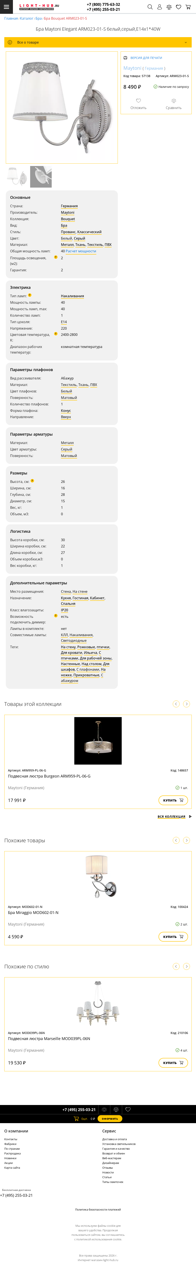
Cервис (109, 1130)
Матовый (69, 397)
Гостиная (80, 598)
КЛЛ (64, 634)
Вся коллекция (175, 816)
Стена (66, 591)
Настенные (70, 663)
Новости (108, 1172)
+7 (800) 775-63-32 (103, 4)
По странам (12, 1149)
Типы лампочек (112, 1182)
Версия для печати (146, 58)
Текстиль (95, 244)
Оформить (110, 1118)
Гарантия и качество (116, 1149)
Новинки (10, 1158)
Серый (79, 238)
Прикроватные (86, 675)
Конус (66, 410)
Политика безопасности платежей (98, 1209)
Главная (11, 18)
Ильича (90, 652)
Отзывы (107, 1168)
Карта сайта (12, 1168)
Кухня (66, 598)
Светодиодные (74, 640)
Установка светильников (118, 1144)
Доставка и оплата (114, 1139)
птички (103, 647)
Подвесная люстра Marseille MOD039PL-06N (49, 1038)
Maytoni (67, 212)
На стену (68, 647)
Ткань (80, 244)
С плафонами (87, 669)
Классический (89, 231)
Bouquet (68, 219)
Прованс (68, 231)
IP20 (64, 610)
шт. (81, 1118)
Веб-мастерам (111, 1158)
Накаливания (72, 296)
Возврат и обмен (113, 1153)
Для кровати (71, 652)
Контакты (10, 1139)
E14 (64, 321)
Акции (8, 1163)
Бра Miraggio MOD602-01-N (33, 912)
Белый (66, 238)
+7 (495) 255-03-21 (103, 9)
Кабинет (97, 598)
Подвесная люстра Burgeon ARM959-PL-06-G (49, 776)
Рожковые (86, 647)
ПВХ (108, 244)
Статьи (107, 1177)
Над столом (91, 663)
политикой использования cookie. (99, 1239)
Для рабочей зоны (96, 658)
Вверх (66, 416)
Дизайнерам (110, 1163)
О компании (16, 1130)
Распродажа (12, 1153)
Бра (39, 18)
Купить (173, 800)
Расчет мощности (81, 251)
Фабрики (10, 1144)
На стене (80, 591)
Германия (69, 206)
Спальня (68, 603)
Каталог (26, 18)
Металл (67, 244)
